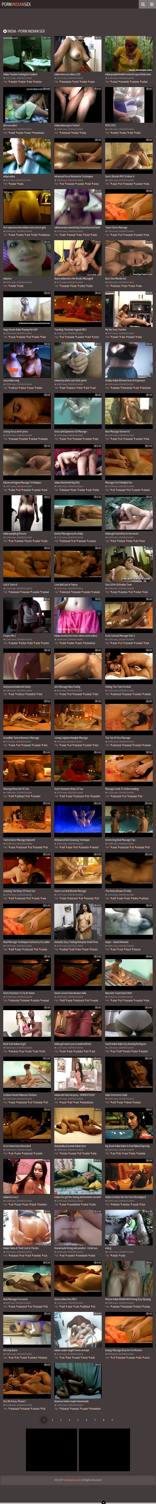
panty (122, 132)
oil (62, 183)
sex (11, 1153)
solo (136, 387)
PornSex (16, 4)
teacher (37, 81)
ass (11, 541)
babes (134, 898)
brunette (35, 796)
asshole (64, 949)
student (13, 81)
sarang (45, 643)
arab (92, 1357)
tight (63, 234)
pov (44, 1255)
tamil (75, 81)
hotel (86, 234)
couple (72, 1153)
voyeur (146, 1306)
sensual (33, 438)
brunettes (30, 694)
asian (113, 183)
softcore (13, 387)
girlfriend (20, 796)
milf (11, 796)
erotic (95, 183)
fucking (121, 541)
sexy (62, 387)
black (32, 1204)
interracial (65, 132)
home (84, 1357)
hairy (124, 285)
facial (127, 949)
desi (29, 81)
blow (129, 541)
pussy (113, 81)
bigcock (136, 949)
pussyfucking (73, 1204)
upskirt (114, 132)
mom (85, 949)
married (71, 234)
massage (69, 183)
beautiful (95, 796)
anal (28, 1255)
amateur (134, 81)
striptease (145, 387)
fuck (113, 541)
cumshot (78, 1051)
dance (22, 387)
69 (79, 1153)
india (83, 132)
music (30, 387)
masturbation (86, 1102)
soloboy (70, 387)
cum (93, 387)
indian (22, 81)
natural (136, 1102)
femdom (115, 1204)
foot (142, 1204)
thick (79, 387)
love (142, 541)
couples (79, 183)
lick (42, 1408)
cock (120, 949)
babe (134, 1051)
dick (86, 387)
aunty (91, 81)
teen (139, 285)
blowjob (42, 1357)
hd (28, 336)
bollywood (44, 234)
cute (35, 1051)
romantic (43, 438)
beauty (114, 336)
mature (137, 1306)
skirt (78, 949)
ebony (128, 1102)
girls (11, 694)
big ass (93, 949)
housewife (123, 81)
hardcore (115, 285)
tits (118, 1153)
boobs (126, 1051)
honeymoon (38, 132)
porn (25, 1204)
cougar (36, 898)
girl (135, 541)
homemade (65, 81)
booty (28, 541)
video (91, 1255)
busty (73, 285)
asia (43, 898)
